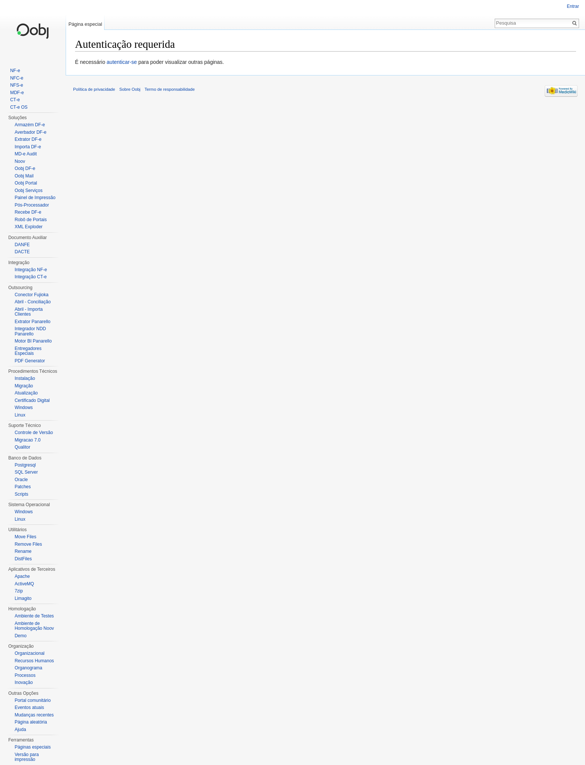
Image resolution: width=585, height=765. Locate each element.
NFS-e (16, 85)
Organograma (28, 667)
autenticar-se (122, 62)
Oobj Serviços (29, 190)
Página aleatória (31, 722)
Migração (24, 385)
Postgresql (25, 465)
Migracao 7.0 (27, 440)
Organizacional (29, 653)
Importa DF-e (28, 146)
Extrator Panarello (32, 321)
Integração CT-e (31, 276)
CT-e (15, 99)
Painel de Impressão (35, 197)
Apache (22, 576)
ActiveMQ (24, 583)
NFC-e (16, 78)
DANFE (22, 244)
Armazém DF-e (30, 124)
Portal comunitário (33, 700)
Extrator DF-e (28, 139)
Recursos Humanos (34, 660)
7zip (19, 591)
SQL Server (26, 472)
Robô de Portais (31, 219)
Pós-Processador (32, 205)
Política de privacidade (94, 89)
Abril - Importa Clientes (29, 312)
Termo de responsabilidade (170, 89)
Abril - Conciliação (33, 301)
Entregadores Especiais (28, 351)
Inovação (24, 682)
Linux (20, 415)
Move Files (25, 536)
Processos (25, 675)
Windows (24, 407)
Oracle (21, 479)
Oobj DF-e (25, 168)
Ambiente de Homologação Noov (34, 626)
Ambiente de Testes (34, 616)
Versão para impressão (27, 757)
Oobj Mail (24, 176)
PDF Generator (30, 360)
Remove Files (28, 544)
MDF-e (17, 92)
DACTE (22, 251)
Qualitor (22, 447)
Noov (20, 161)
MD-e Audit (26, 154)
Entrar (573, 6)
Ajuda (20, 729)
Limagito (23, 598)
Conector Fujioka (32, 294)
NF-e (15, 70)
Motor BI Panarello (33, 341)
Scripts (21, 494)
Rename (23, 551)
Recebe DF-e (28, 212)
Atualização (26, 393)
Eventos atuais (29, 707)
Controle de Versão (34, 432)
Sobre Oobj (130, 89)
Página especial (85, 24)
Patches (23, 486)
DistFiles (23, 558)
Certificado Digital (32, 400)
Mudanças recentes (34, 715)
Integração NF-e (31, 269)
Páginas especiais (33, 747)
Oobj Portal (26, 183)
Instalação (25, 378)
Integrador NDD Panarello (30, 331)
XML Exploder (29, 226)
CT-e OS (19, 107)
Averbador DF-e (30, 132)
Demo (20, 635)
